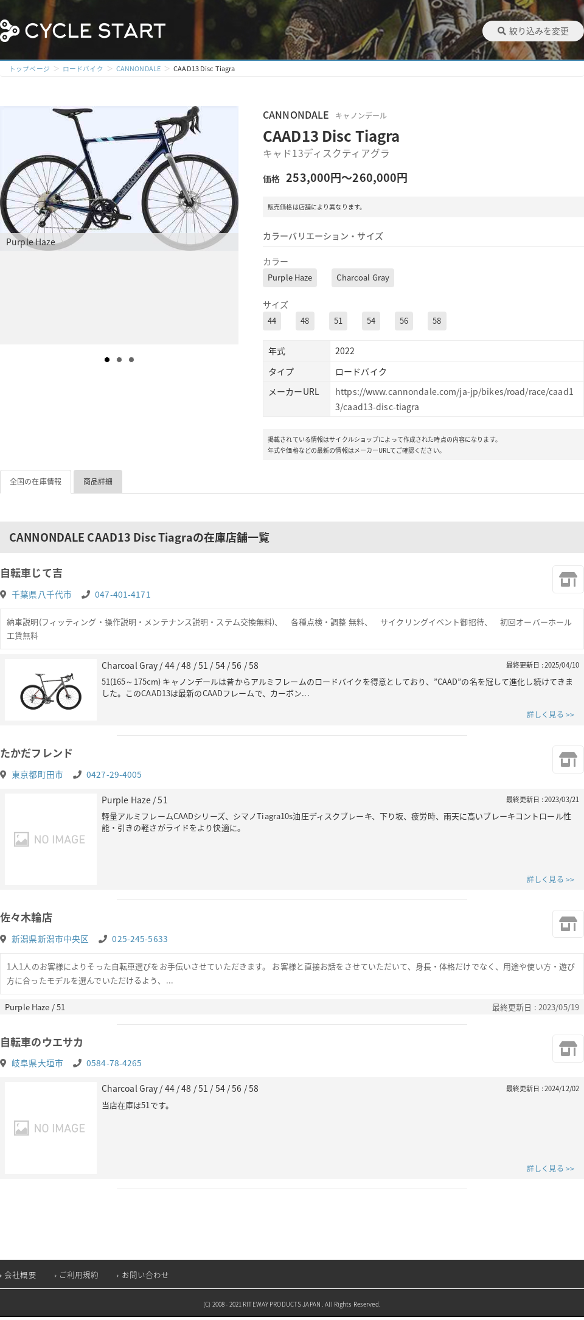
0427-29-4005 (114, 775)
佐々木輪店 (27, 919)
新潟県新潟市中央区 (50, 941)
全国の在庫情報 (35, 481)
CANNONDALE (138, 68)
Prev (16, 225)
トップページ (29, 68)
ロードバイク (83, 68)
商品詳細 (98, 481)
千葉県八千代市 (42, 594)
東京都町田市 (37, 775)
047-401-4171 (123, 594)
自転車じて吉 (33, 573)
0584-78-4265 (114, 1066)
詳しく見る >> (550, 715)
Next (228, 225)
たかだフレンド (38, 754)
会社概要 (20, 1277)
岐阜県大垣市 (37, 1066)
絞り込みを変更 (533, 30)
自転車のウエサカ (44, 1044)
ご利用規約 (79, 1277)
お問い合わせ (146, 1277)
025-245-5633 (140, 941)
